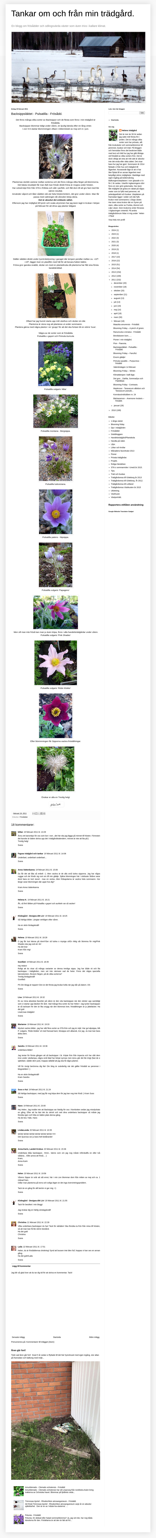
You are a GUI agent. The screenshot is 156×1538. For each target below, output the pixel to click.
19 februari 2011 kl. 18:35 (38, 962)
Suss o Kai (23, 1089)
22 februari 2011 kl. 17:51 (34, 1247)
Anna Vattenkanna (26, 870)
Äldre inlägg (94, 1337)
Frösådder (24, 817)
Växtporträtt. (116, 497)
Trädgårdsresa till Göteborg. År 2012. (127, 481)
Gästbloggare (117, 434)
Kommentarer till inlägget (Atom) (40, 1342)
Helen (20, 1173)
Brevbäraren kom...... (122, 336)
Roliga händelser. (118, 464)
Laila (20, 1247)
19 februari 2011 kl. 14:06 (55, 853)
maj (115, 310)
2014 (114, 268)
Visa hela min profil (116, 220)
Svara (20, 845)
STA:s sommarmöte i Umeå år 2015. (126, 467)
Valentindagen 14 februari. (124, 367)
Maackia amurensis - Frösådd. (126, 324)
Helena (21, 937)
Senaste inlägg (18, 1337)
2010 (114, 410)
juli (115, 302)
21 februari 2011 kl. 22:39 (38, 1222)
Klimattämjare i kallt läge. (124, 375)
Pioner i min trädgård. (122, 340)
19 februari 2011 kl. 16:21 (39, 900)
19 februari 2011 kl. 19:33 (38, 1024)
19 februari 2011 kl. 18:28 (36, 937)
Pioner (114, 454)
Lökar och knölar (118, 447)
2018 (114, 253)
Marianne (22, 1024)
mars (116, 317)
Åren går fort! (18, 1350)
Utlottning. (115, 491)
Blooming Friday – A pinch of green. (128, 328)
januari (117, 405)
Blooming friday (117, 424)
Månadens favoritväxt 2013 (122, 451)
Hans (20, 1106)
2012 (114, 276)
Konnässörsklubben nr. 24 (124, 394)
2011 (114, 280)
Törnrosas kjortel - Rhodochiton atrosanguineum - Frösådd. (50, 1501)
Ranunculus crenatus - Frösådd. (127, 332)
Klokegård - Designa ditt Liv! (31, 916)
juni (115, 306)
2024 (114, 230)
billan (20, 832)
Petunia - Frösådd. (33, 1515)
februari (117, 321)
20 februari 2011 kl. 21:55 (56, 1200)
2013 (114, 272)
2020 (114, 245)
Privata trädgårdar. (119, 457)
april (116, 313)
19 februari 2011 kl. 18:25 (56, 916)
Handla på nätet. (118, 441)
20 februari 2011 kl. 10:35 (41, 1130)
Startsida (57, 1337)
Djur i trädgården (118, 428)
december (118, 283)
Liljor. (113, 444)
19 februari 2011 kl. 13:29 (35, 832)
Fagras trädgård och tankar (30, 853)
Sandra (21, 1046)
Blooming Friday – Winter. (124, 371)
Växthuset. (115, 494)
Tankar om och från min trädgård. (72, 13)
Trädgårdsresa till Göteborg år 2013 (126, 477)
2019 (114, 249)
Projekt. (114, 461)
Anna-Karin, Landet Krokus (30, 1149)
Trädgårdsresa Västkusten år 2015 (126, 487)
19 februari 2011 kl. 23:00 (34, 1106)
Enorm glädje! (119, 357)
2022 (114, 238)
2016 (114, 260)
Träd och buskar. (118, 474)
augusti (117, 298)
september (119, 294)
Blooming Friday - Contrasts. (125, 385)
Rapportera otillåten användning (125, 505)
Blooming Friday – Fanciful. (125, 353)
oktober (117, 290)
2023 (114, 234)
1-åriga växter (117, 421)
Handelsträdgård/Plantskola (123, 437)
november (118, 287)
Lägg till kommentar (21, 1266)
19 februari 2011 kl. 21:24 (40, 1089)
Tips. (113, 471)
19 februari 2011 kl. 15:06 (47, 870)
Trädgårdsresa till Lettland (122, 484)
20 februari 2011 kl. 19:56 (35, 1173)
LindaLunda (23, 1130)
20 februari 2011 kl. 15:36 (55, 1149)
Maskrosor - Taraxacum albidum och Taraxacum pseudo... (129, 389)
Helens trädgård (129, 130)
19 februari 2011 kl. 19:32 (34, 997)
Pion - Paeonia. (120, 343)
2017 (114, 257)
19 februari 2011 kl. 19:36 (36, 1046)
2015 (114, 264)
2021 (114, 242)
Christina (22, 1222)
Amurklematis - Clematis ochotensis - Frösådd (45, 1487)
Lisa (20, 997)
